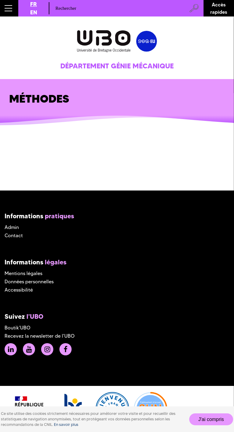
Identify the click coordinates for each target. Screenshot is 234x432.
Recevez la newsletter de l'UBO (40, 336)
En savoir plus (66, 424)
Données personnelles (29, 282)
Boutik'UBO (17, 328)
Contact (14, 235)
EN (33, 12)
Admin (12, 227)
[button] (9, 8)
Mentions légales (23, 273)
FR (33, 4)
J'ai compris (211, 419)
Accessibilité (19, 290)
